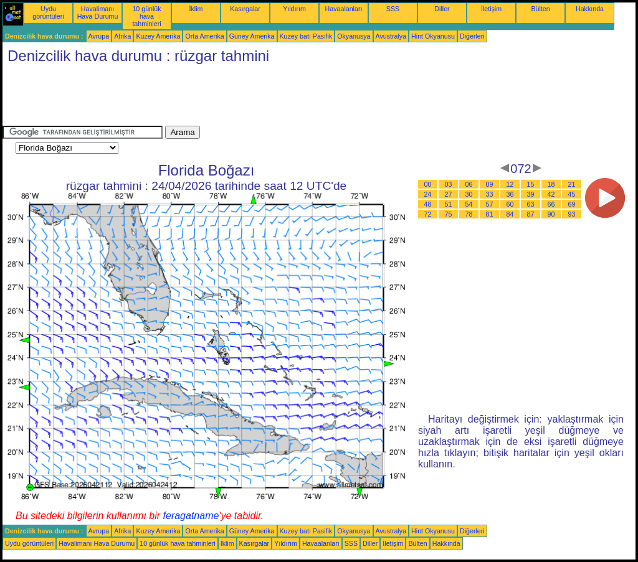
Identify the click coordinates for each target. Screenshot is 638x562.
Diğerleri (472, 36)
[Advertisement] (229, 98)
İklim (196, 8)
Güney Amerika (252, 36)
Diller (441, 8)
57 (489, 204)
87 (531, 214)
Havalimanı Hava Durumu (97, 12)
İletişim (491, 8)
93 (572, 214)
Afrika (122, 36)
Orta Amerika (204, 36)
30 (469, 194)
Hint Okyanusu (433, 36)
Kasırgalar (245, 8)
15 (531, 184)
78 (469, 214)
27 (448, 194)
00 (428, 184)
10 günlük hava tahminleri (146, 16)
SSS (392, 8)
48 (428, 204)
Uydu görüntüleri (48, 12)
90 (551, 214)
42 (551, 194)
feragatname (191, 515)
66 (551, 204)
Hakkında (590, 8)
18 (551, 184)
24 (428, 194)
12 (510, 184)
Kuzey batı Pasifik (306, 36)
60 (510, 204)
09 (489, 184)
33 (489, 194)
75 (448, 214)
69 (572, 204)
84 (510, 214)
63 (531, 204)
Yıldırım (294, 8)
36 (510, 194)
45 (572, 194)
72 (428, 214)
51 (448, 204)
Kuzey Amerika (158, 36)
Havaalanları (344, 8)
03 (448, 184)
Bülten (540, 8)
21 (572, 184)
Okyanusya (353, 36)
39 (531, 194)
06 (469, 184)
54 (469, 204)
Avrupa (99, 36)
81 (489, 214)
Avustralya (391, 36)
